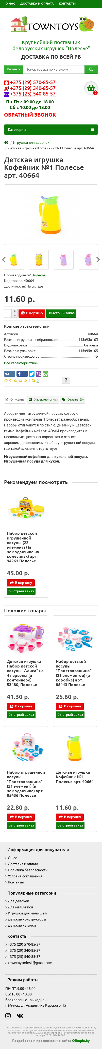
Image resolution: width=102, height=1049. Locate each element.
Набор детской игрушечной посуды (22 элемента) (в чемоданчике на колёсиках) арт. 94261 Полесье (23, 547)
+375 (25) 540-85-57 (22, 957)
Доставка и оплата (21, 864)
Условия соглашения (23, 876)
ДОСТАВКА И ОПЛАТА (37, 3)
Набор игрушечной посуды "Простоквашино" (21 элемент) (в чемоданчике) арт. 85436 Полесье (26, 784)
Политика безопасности (26, 870)
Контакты (14, 882)
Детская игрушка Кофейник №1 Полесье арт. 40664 (75, 777)
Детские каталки (20, 925)
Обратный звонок (30, 115)
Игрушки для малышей (26, 913)
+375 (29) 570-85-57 (22, 944)
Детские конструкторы (25, 919)
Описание (15, 399)
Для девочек (17, 901)
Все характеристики (21, 363)
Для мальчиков (19, 907)
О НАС (10, 3)
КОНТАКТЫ (67, 3)
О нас (11, 858)
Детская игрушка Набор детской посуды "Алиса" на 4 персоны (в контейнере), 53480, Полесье (25, 673)
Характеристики (43, 399)
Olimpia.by (81, 1041)
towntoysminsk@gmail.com (28, 963)
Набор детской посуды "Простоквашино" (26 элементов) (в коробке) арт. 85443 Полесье (74, 673)
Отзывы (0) (73, 399)
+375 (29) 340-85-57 (22, 950)
